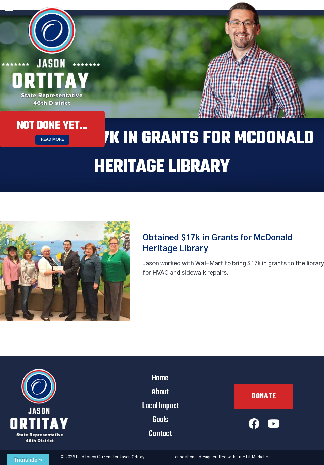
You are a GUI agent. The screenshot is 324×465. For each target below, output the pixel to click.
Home (160, 378)
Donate (264, 396)
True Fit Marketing (254, 457)
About (160, 392)
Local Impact (160, 406)
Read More (52, 139)
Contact (160, 434)
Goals (160, 420)
